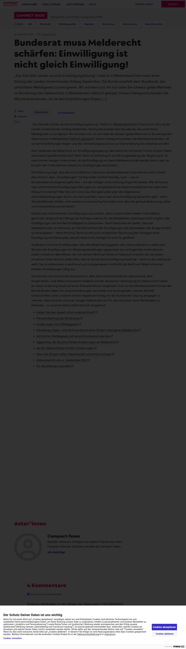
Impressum (110, 634)
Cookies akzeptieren (164, 627)
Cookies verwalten (12, 638)
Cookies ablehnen (165, 634)
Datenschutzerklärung (88, 634)
